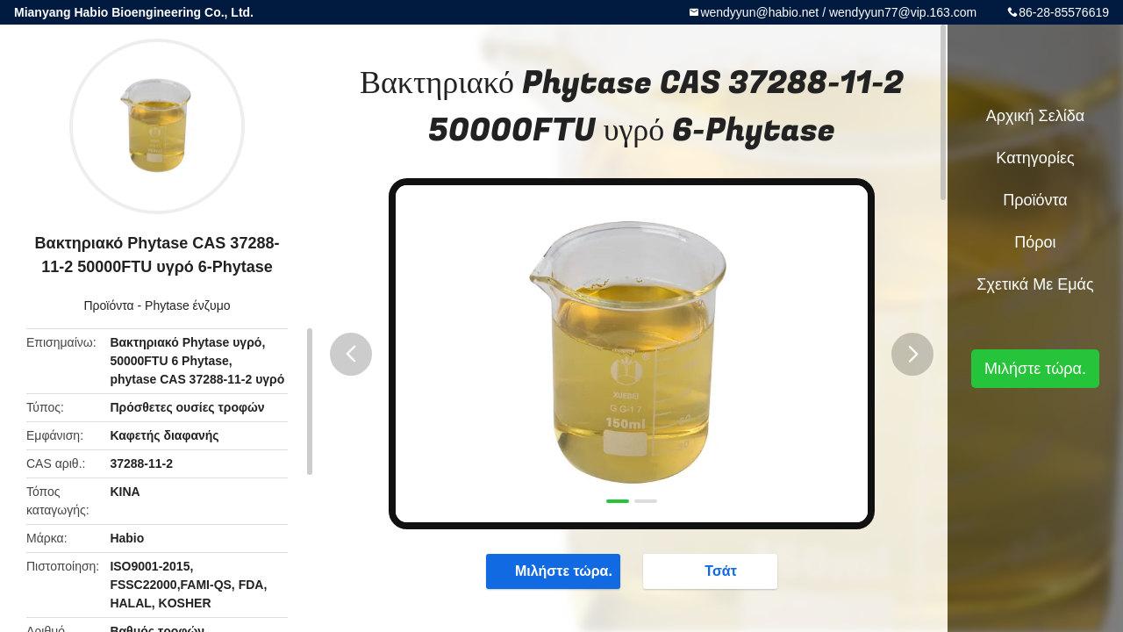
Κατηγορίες (1035, 158)
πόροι (1034, 242)
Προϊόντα (108, 305)
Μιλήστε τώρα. (554, 570)
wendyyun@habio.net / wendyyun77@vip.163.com (838, 12)
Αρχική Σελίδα (1035, 116)
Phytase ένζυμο (187, 305)
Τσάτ (712, 570)
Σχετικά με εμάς (1034, 284)
